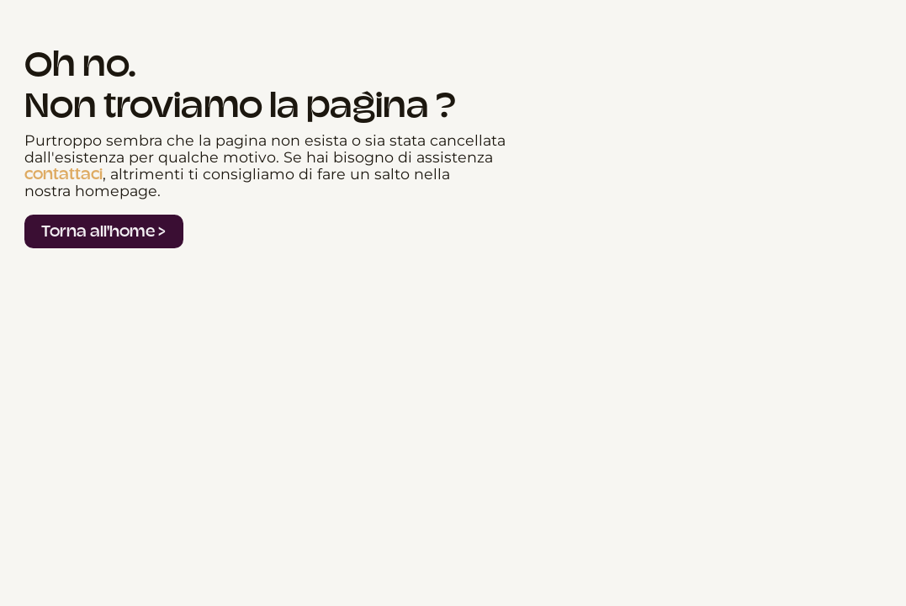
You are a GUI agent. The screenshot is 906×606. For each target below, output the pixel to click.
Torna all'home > (103, 231)
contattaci (63, 174)
